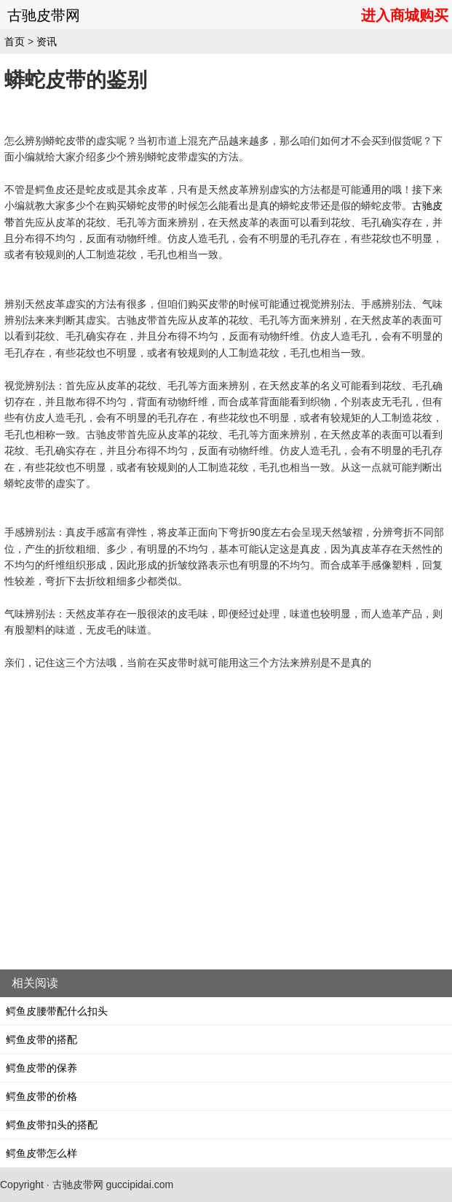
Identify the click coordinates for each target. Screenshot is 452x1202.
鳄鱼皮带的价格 (41, 1096)
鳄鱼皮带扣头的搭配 (52, 1125)
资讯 (46, 41)
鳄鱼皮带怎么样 (41, 1153)
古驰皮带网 (43, 15)
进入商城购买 (404, 15)
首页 (14, 41)
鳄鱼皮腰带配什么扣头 (57, 1011)
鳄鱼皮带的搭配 (41, 1039)
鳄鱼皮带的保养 (41, 1068)
